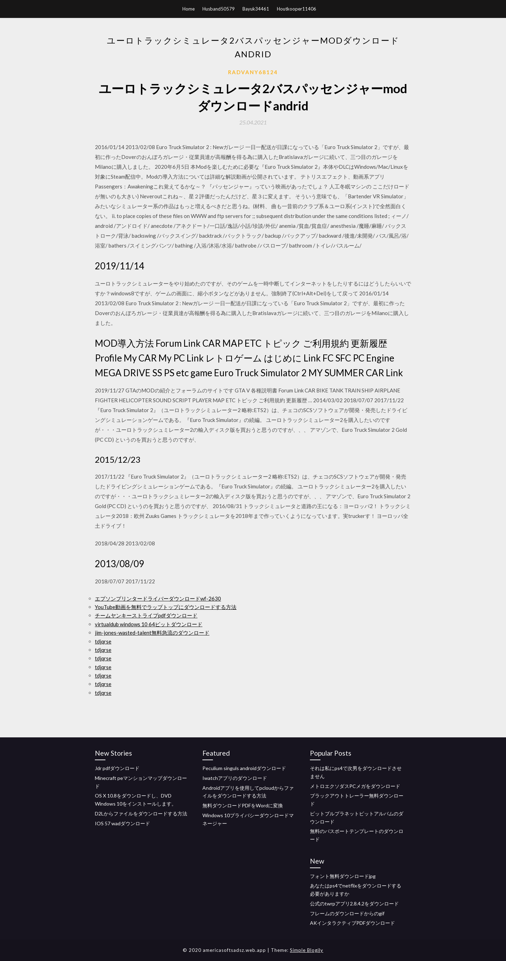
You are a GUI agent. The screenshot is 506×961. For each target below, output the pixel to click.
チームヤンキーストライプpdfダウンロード (146, 615)
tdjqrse (103, 641)
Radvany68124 (253, 72)
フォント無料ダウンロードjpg (343, 876)
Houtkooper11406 (296, 9)
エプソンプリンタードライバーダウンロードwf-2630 (158, 598)
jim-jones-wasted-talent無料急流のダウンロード (152, 632)
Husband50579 (218, 9)
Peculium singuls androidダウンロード (244, 768)
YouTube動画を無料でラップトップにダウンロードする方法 (165, 607)
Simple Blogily (306, 950)
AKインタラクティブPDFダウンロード (352, 923)
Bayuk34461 (255, 9)
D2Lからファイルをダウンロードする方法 (141, 813)
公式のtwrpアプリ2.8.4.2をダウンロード (354, 903)
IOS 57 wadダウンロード (122, 823)
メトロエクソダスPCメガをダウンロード (355, 786)
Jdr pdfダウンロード (117, 768)
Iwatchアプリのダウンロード (234, 778)
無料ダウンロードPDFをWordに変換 (242, 805)
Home (188, 9)
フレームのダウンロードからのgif (347, 913)
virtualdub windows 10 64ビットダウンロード (148, 624)
